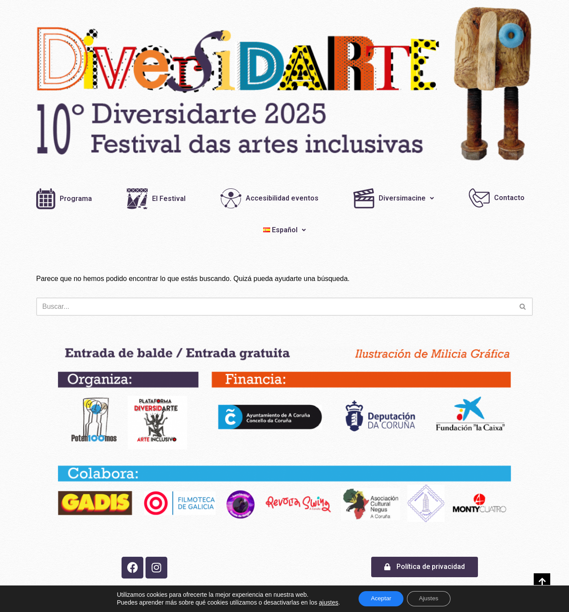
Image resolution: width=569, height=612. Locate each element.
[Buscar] (274, 307)
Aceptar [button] (379, 598)
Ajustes (430, 598)
